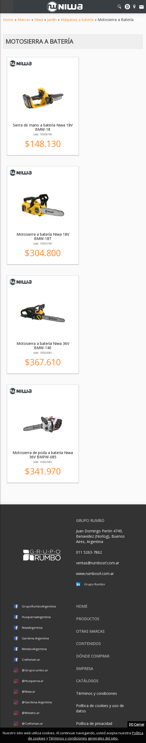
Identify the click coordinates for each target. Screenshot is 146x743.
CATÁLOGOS (87, 680)
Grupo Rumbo (94, 584)
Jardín (52, 19)
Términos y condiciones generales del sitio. (83, 738)
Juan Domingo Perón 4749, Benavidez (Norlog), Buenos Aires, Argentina (100, 536)
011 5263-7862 (89, 552)
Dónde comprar (92, 656)
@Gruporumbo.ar (35, 670)
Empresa (84, 668)
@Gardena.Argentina (37, 702)
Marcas (24, 19)
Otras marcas (90, 631)
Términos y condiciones (96, 693)
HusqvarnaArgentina (36, 617)
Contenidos (88, 643)
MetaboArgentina (34, 649)
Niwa (38, 19)
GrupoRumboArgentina (39, 606)
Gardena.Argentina (35, 638)
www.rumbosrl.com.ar (95, 573)
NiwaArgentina (32, 628)
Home (8, 19)
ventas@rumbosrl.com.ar (97, 562)
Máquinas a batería (77, 19)
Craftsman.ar (31, 660)
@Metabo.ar (31, 713)
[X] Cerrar (136, 724)
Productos (87, 618)
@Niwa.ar (28, 691)
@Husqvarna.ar (33, 681)
